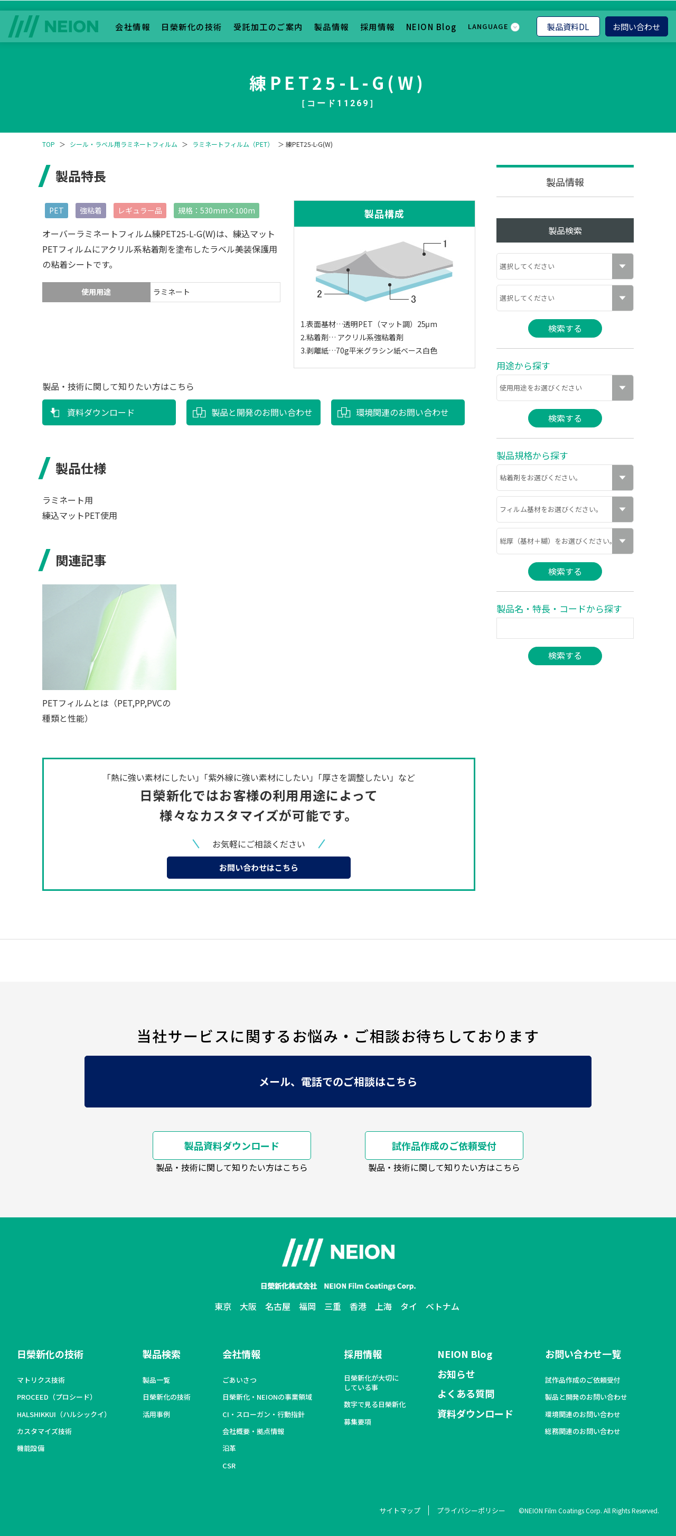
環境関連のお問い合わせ (402, 412)
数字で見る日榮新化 (375, 1404)
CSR (229, 1465)
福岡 (307, 1306)
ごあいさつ (239, 1380)
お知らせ (456, 1374)
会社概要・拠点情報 (253, 1431)
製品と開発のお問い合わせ (262, 412)
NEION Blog (431, 26)
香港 (358, 1306)
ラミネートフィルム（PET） (233, 144)
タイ (408, 1306)
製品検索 (162, 1354)
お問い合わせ (636, 26)
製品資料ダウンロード (231, 1145)
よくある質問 (465, 1393)
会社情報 (132, 26)
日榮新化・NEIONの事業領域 (267, 1397)
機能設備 (30, 1448)
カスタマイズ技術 (44, 1431)
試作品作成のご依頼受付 (444, 1145)
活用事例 (156, 1414)
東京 (222, 1306)
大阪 (248, 1306)
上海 (383, 1306)
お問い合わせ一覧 (583, 1354)
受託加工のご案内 (268, 26)
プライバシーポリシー (471, 1510)
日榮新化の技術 (191, 26)
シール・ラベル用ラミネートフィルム (123, 144)
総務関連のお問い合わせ (583, 1431)
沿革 (229, 1448)
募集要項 (357, 1422)
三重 (332, 1306)
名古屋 (277, 1306)
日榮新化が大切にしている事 (371, 1382)
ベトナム (442, 1306)
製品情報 (331, 26)
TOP (48, 144)
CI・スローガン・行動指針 (263, 1414)
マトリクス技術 (41, 1380)
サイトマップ (399, 1510)
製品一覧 (156, 1380)
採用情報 (377, 26)
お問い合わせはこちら (258, 867)
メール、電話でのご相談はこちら (338, 1081)
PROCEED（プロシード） (57, 1397)
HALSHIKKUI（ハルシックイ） (64, 1414)
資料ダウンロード (101, 412)
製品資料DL (568, 26)
